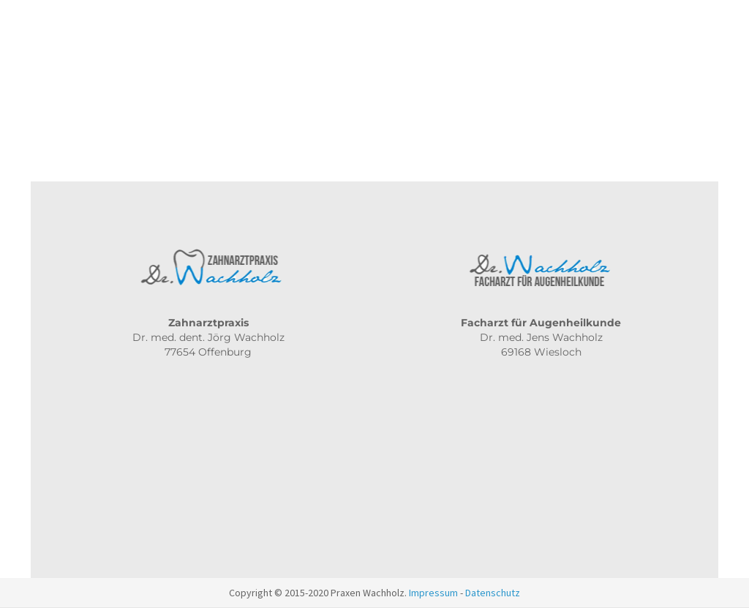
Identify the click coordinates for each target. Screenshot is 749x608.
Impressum (433, 592)
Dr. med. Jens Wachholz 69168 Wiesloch (541, 337)
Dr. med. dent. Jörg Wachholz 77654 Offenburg (208, 337)
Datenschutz (492, 592)
